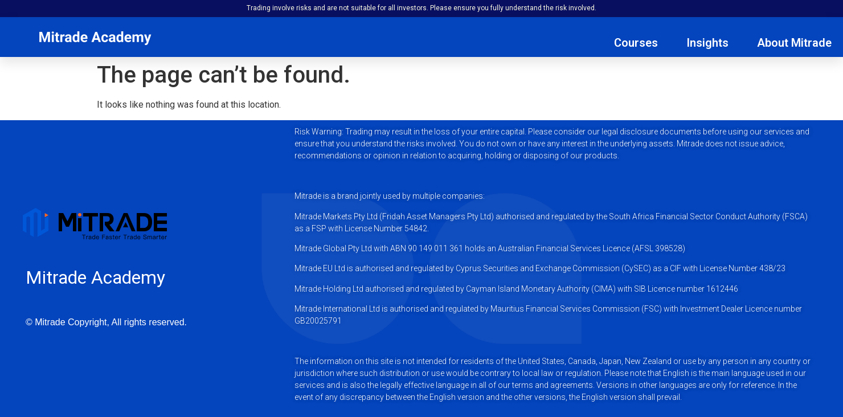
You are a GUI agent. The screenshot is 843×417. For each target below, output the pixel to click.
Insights (707, 43)
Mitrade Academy (95, 277)
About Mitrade (794, 43)
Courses (636, 43)
